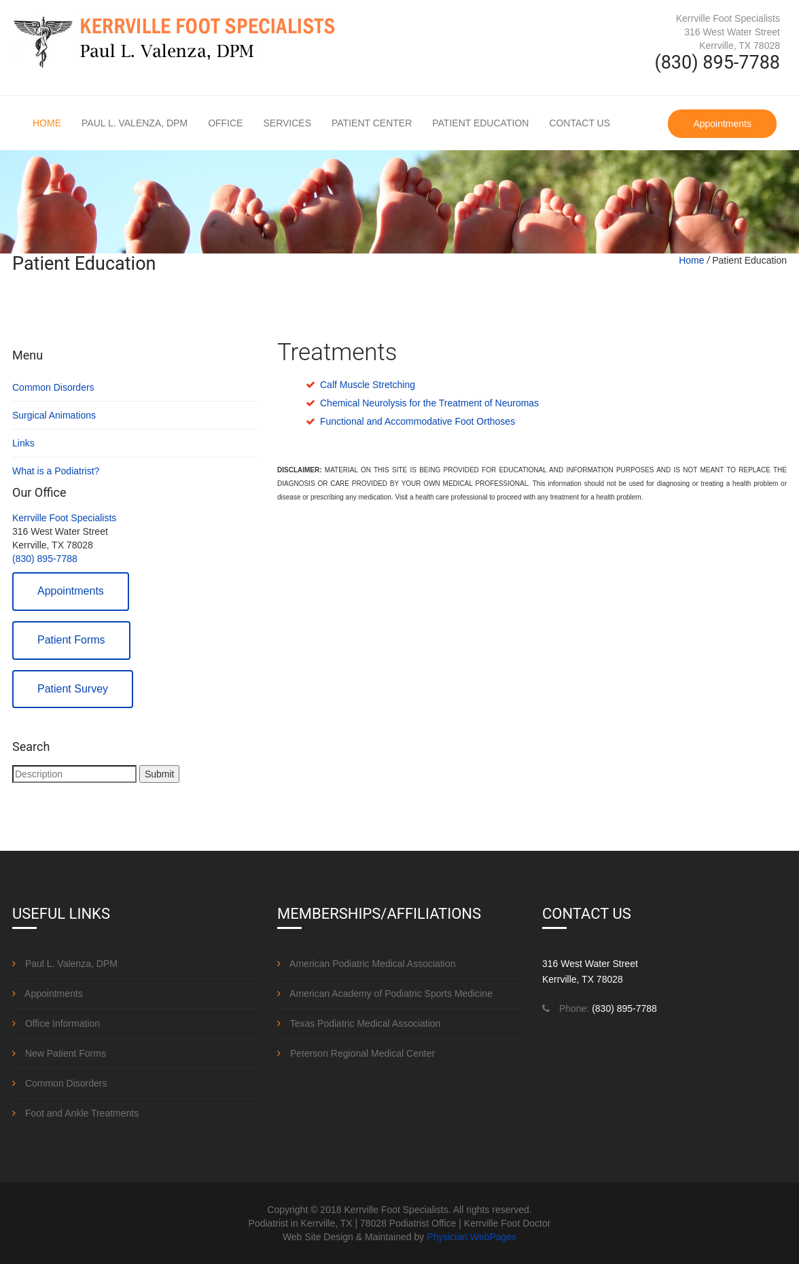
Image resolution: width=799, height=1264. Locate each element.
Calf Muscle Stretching (367, 384)
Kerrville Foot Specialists (64, 517)
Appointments (722, 123)
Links (23, 443)
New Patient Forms (59, 1053)
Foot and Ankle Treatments (75, 1113)
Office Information (56, 1023)
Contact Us (579, 123)
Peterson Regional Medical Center (356, 1053)
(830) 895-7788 (44, 558)
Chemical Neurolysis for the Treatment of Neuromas (429, 403)
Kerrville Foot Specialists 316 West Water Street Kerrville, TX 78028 (728, 32)
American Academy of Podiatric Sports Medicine (385, 993)
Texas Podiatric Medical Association (358, 1023)
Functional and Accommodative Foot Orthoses (417, 421)
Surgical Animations (54, 415)
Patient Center (372, 123)
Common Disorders (53, 387)
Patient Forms (71, 640)
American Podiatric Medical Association (366, 963)
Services (287, 123)
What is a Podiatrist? (55, 471)
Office (225, 123)
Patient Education (480, 123)
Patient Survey (72, 689)
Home (47, 123)
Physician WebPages (471, 1236)
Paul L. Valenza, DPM (135, 123)
